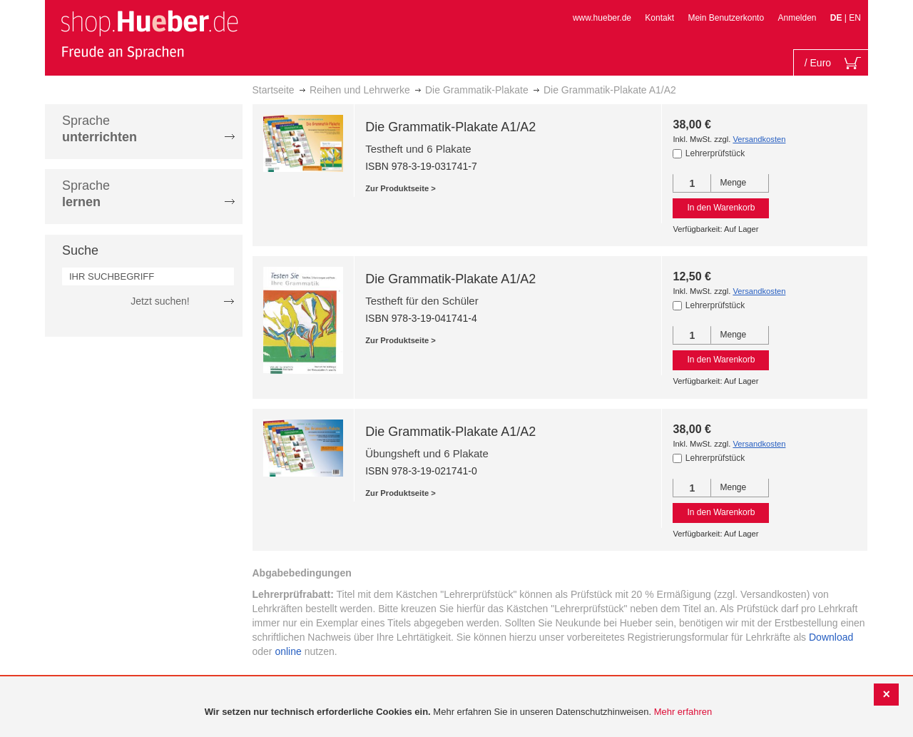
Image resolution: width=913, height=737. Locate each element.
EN (855, 18)
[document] (458, 712)
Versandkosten (759, 139)
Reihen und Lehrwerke (360, 90)
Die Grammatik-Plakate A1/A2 (450, 127)
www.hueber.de (602, 18)
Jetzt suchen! (160, 301)
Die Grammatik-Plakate (477, 90)
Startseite (274, 90)
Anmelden (796, 18)
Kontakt (659, 18)
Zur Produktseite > (400, 188)
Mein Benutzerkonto (726, 18)
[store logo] (149, 34)
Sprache (99, 128)
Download (831, 637)
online (288, 651)
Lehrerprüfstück (715, 153)
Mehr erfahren (683, 711)
